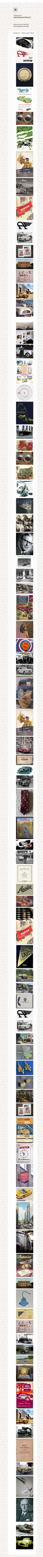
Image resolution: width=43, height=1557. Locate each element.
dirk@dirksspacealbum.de (22, 17)
